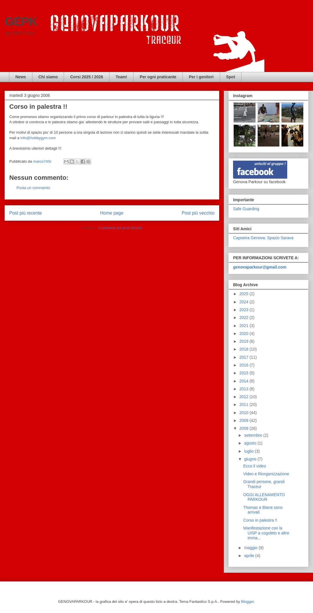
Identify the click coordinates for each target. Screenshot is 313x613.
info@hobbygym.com (38, 138)
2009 (244, 420)
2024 (244, 302)
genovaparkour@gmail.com (259, 267)
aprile (249, 555)
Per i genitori (201, 77)
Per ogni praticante (158, 77)
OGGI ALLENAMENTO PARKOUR (264, 497)
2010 (244, 412)
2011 (244, 404)
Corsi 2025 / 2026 (86, 77)
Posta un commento (33, 188)
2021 (244, 325)
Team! (121, 77)
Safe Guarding (246, 208)
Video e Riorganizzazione (266, 473)
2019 (244, 341)
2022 (244, 317)
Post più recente (25, 213)
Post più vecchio (198, 213)
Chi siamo (48, 77)
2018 (244, 349)
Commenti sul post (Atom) (120, 228)
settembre (253, 435)
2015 (244, 373)
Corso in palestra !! (260, 520)
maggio (251, 547)
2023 (244, 309)
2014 (244, 381)
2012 (244, 396)
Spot (230, 77)
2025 (244, 293)
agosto (250, 443)
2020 (244, 333)
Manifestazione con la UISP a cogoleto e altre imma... (266, 533)
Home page (112, 213)
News (20, 77)
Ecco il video (254, 466)
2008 (244, 428)
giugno (250, 459)
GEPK (21, 21)
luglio (249, 451)
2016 (244, 365)
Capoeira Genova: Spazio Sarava (263, 237)
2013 (244, 389)
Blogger (247, 601)
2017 (244, 357)
